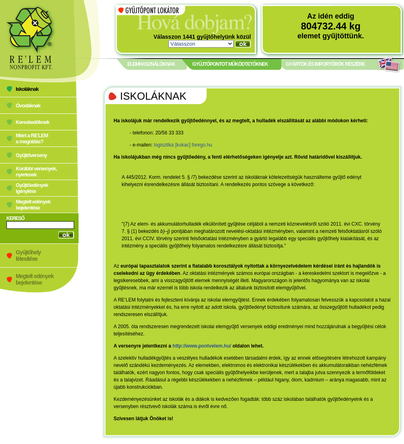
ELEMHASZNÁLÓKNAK (151, 64)
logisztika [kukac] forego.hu (183, 145)
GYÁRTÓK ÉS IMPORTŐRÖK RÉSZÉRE (325, 64)
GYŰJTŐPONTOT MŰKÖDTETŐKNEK (230, 64)
